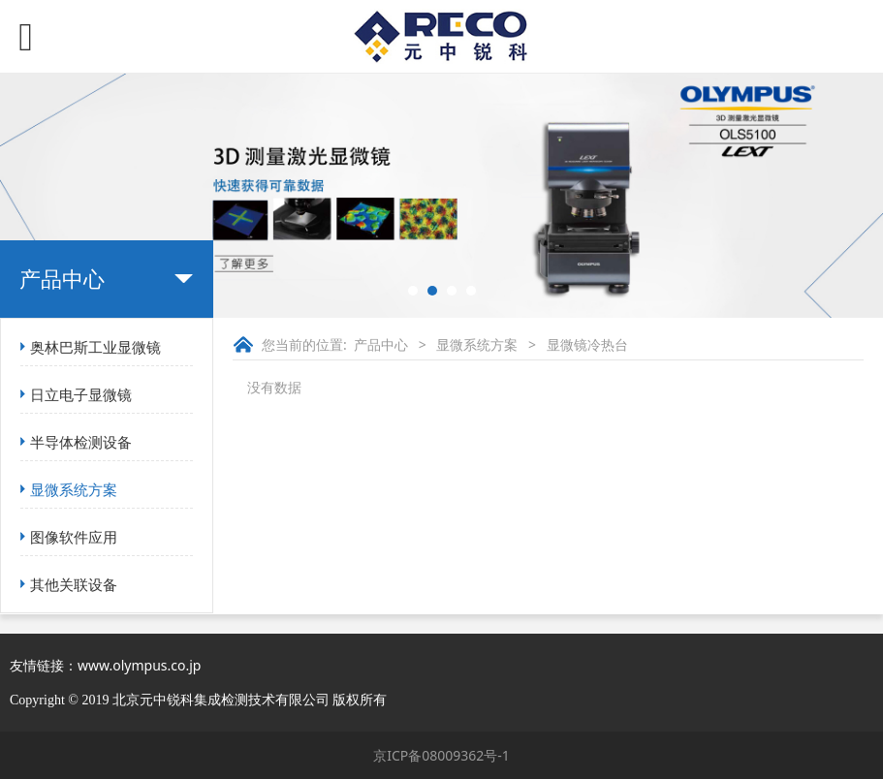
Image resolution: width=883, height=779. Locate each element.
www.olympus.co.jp (139, 665)
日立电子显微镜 (81, 394)
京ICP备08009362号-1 (441, 755)
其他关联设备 (73, 584)
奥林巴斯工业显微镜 (95, 347)
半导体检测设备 (81, 442)
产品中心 (381, 344)
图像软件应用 (73, 536)
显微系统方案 (73, 489)
